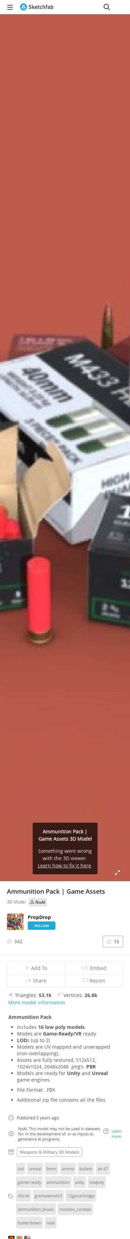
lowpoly (96, 1182)
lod (21, 1168)
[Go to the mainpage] (36, 6)
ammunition (58, 1182)
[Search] (107, 7)
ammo (68, 1168)
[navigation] (10, 7)
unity (79, 1182)
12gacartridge (81, 1195)
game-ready (29, 1182)
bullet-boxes (29, 1222)
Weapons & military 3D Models (49, 1152)
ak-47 (102, 1168)
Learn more (112, 1133)
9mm (51, 1168)
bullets (85, 1168)
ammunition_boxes (36, 1209)
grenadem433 (48, 1195)
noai (50, 1222)
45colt (23, 1195)
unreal (35, 1168)
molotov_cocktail (75, 1209)
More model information (36, 1002)
